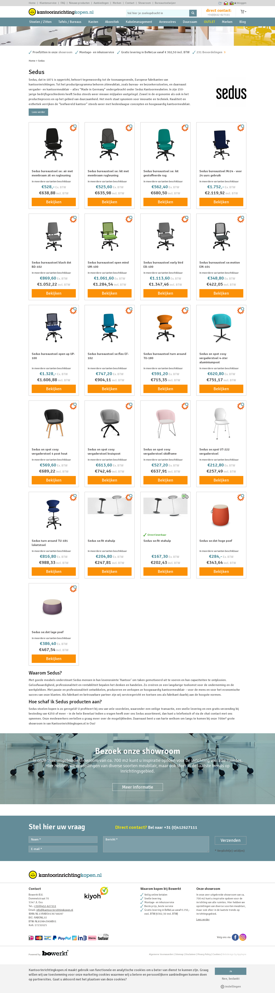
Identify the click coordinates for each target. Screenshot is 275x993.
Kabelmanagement (139, 31)
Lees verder (38, 144)
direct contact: (218, 14)
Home (32, 3)
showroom (65, 85)
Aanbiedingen (101, 3)
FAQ (63, 3)
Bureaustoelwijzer (165, 3)
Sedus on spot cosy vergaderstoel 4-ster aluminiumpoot (213, 391)
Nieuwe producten (79, 3)
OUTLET (209, 31)
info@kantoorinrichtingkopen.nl (54, 942)
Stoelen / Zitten (40, 31)
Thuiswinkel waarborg (226, 3)
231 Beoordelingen (209, 85)
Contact (129, 3)
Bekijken (53, 234)
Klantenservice (48, 3)
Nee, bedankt (230, 979)
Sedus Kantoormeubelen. (151, 122)
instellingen (231, 986)
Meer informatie (137, 820)
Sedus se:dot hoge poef (215, 574)
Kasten (93, 31)
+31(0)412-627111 (219, 18)
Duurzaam (190, 31)
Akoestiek (112, 31)
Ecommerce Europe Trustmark (220, 3)
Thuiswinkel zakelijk (232, 3)
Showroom (144, 3)
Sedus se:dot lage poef (47, 665)
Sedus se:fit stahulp (101, 574)
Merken (117, 3)
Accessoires (167, 31)
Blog (242, 31)
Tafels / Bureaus (69, 31)
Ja (230, 971)
